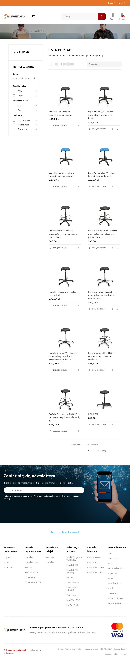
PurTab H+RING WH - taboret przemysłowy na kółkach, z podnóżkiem (102, 234)
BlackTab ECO (73, 600)
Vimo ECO (113, 558)
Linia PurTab (20, 52)
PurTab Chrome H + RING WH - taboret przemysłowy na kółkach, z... (64, 417)
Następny (102, 450)
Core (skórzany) (115, 598)
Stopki (20, 95)
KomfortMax (30, 577)
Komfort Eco (93, 562)
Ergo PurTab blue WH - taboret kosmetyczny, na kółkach (103, 174)
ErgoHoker (71, 595)
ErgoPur (7, 557)
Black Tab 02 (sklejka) (72, 589)
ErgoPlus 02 (51, 562)
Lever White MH (115, 568)
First (110, 563)
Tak (19, 110)
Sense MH (113, 593)
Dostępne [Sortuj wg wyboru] (105, 64)
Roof (110, 588)
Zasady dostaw (120, 649)
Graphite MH (114, 583)
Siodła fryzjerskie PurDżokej (74, 559)
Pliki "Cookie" (106, 649)
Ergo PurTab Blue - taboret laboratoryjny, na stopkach (61, 174)
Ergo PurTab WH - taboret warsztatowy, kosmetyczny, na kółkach (102, 115)
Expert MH (113, 573)
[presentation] (28, 508)
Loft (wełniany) (114, 603)
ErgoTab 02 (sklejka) (72, 571)
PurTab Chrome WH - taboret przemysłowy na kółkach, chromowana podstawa (63, 356)
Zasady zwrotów (111, 654)
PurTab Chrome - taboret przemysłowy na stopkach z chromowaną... (101, 295)
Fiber (110, 578)
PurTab (69, 577)
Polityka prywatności (73, 649)
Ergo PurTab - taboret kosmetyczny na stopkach (61, 113)
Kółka (20, 91)
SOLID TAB (93, 414)
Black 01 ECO (31, 572)
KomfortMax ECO (33, 582)
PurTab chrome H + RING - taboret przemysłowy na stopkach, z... (101, 356)
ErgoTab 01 (72, 565)
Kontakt (123, 654)
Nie (19, 105)
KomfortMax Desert (96, 567)
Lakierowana (23, 124)
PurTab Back (72, 605)
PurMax (7, 562)
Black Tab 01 (72, 582)
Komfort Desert (94, 557)
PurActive (8, 567)
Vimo (110, 553)
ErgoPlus (29, 557)
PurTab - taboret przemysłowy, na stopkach (63, 293)
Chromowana (24, 120)
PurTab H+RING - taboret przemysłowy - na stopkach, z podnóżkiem (63, 234)
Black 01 (29, 567)
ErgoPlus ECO (31, 562)
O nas (60, 649)
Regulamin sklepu (91, 649)
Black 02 (50, 557)
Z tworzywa (23, 129)
